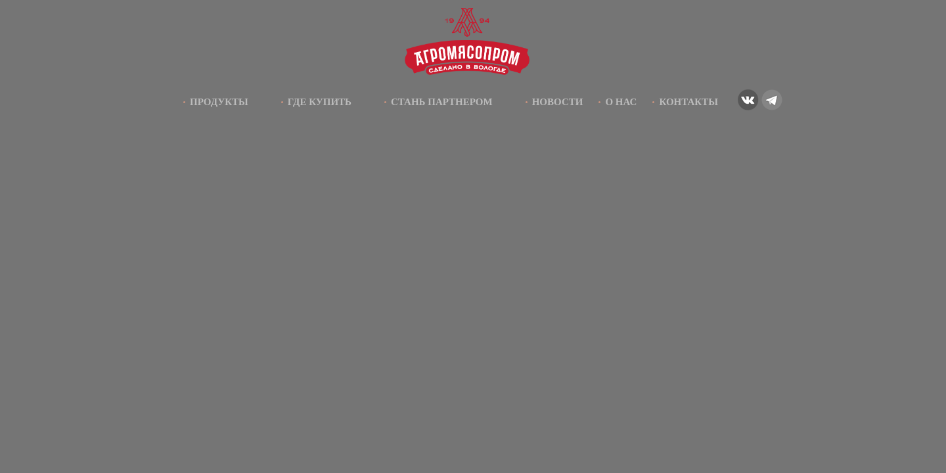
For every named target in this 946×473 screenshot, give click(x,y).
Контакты (688, 102)
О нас (621, 102)
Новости (557, 102)
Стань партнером (442, 102)
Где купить (319, 102)
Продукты (219, 102)
